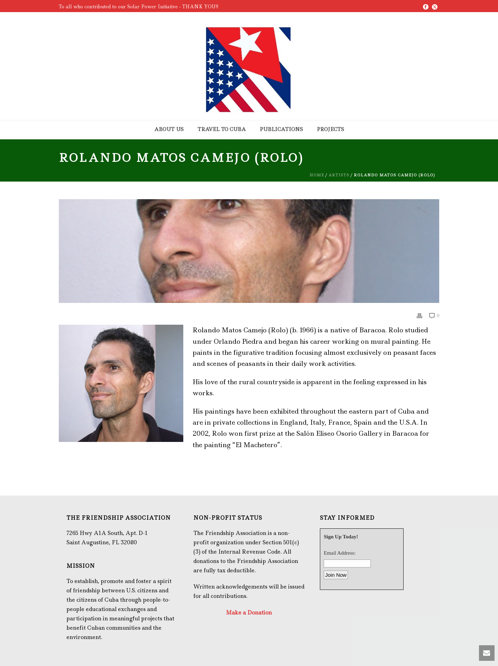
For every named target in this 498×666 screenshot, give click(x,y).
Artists (339, 175)
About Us (169, 129)
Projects (330, 129)
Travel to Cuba (221, 129)
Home (317, 175)
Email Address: (340, 553)
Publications (281, 129)
